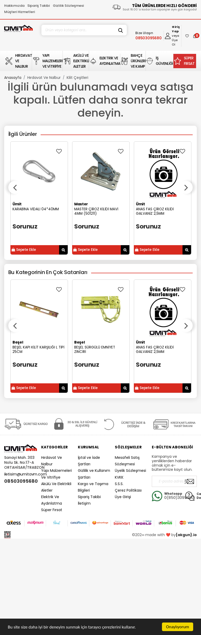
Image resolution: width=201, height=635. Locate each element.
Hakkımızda (14, 5)
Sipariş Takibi (38, 5)
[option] (39, 198)
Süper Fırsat (51, 509)
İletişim (84, 503)
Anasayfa (12, 77)
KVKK (119, 477)
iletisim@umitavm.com (25, 474)
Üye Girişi (123, 496)
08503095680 (20, 481)
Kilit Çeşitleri (77, 77)
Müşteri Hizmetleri (19, 11)
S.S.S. (119, 483)
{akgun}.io (186, 534)
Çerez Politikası (128, 490)
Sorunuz (24, 226)
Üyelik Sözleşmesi (130, 470)
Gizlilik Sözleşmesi (68, 5)
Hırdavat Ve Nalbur (44, 77)
